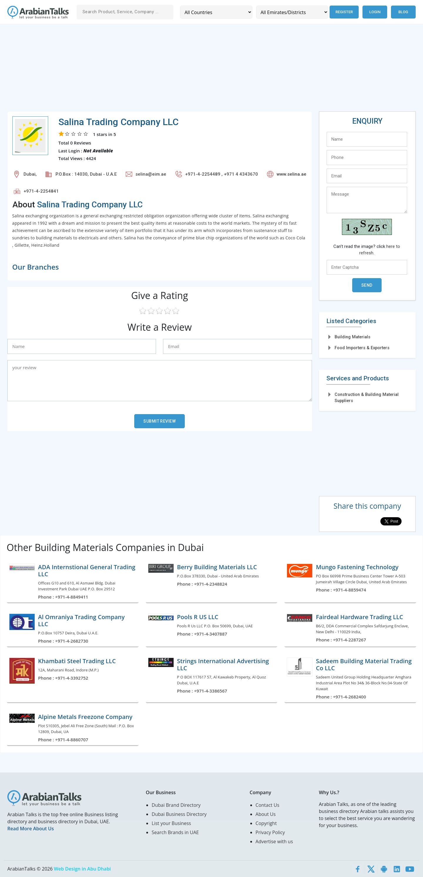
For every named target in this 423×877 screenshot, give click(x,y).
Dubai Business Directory (179, 814)
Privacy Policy (270, 832)
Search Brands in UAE (175, 832)
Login (374, 12)
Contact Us (267, 805)
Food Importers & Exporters (362, 347)
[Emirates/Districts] (292, 12)
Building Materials (352, 337)
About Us (266, 814)
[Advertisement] (183, 70)
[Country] (216, 12)
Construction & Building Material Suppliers (367, 397)
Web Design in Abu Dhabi (82, 869)
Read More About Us (30, 828)
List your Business (171, 823)
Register (344, 12)
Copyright (266, 823)
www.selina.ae (291, 174)
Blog (403, 12)
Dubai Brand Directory (176, 805)
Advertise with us (274, 841)
